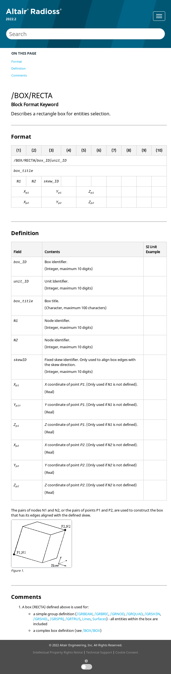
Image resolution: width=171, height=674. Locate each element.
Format (16, 61)
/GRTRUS (73, 618)
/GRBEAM (85, 613)
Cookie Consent (126, 652)
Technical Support (99, 652)
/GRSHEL (40, 618)
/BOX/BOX (91, 630)
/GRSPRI (57, 618)
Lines (86, 618)
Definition (18, 68)
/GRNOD (117, 613)
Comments (19, 75)
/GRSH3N (152, 613)
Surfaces (99, 618)
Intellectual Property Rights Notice (58, 652)
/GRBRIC (101, 613)
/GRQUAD (134, 613)
